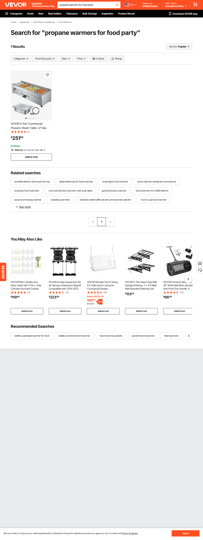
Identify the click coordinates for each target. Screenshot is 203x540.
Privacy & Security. (130, 533)
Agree (186, 533)
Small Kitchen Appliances (44, 22)
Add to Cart (31, 156)
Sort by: (173, 46)
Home (13, 22)
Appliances (24, 22)
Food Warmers (65, 22)
